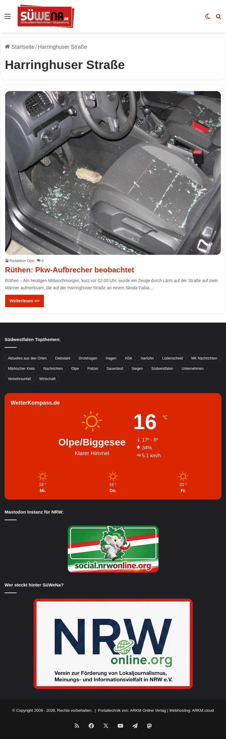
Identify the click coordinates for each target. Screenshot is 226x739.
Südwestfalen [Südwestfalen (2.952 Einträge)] (162, 368)
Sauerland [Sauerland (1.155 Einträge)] (114, 368)
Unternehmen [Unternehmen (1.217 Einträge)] (193, 368)
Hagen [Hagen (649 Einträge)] (111, 358)
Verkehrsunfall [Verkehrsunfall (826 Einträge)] (19, 378)
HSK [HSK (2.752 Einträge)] (129, 358)
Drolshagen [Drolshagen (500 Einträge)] (88, 358)
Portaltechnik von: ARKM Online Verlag (132, 710)
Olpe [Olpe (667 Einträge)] (75, 368)
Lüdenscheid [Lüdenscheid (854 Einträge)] (172, 358)
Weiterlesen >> (25, 300)
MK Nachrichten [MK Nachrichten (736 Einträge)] (204, 358)
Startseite (19, 47)
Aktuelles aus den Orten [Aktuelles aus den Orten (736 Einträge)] (27, 358)
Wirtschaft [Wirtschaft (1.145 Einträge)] (47, 378)
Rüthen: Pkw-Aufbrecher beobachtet (70, 269)
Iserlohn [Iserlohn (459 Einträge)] (147, 358)
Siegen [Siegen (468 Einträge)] (137, 368)
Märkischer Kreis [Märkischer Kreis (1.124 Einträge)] (21, 368)
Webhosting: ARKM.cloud (191, 710)
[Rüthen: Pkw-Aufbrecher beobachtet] (113, 173)
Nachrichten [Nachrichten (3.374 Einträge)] (53, 368)
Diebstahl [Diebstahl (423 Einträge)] (62, 358)
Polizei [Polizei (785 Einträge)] (92, 368)
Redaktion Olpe (22, 261)
